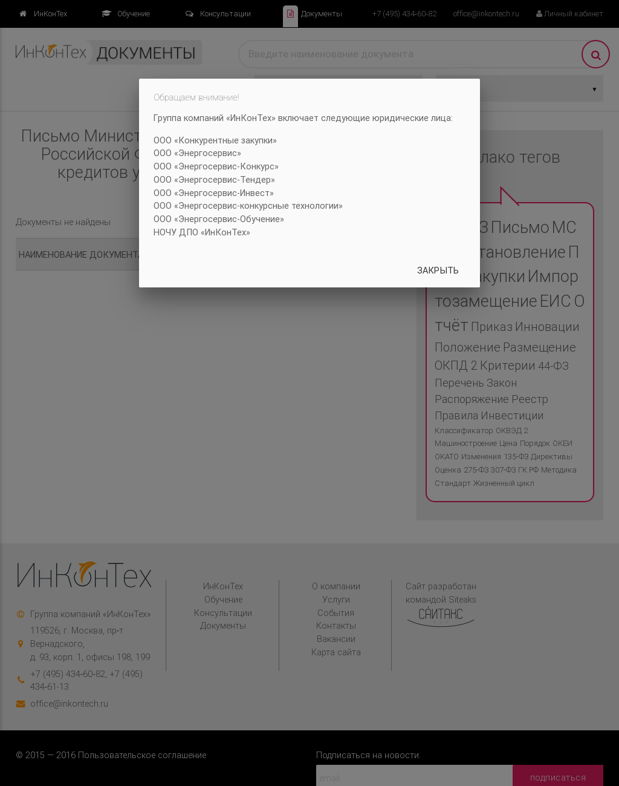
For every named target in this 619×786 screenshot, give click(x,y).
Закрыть (438, 270)
